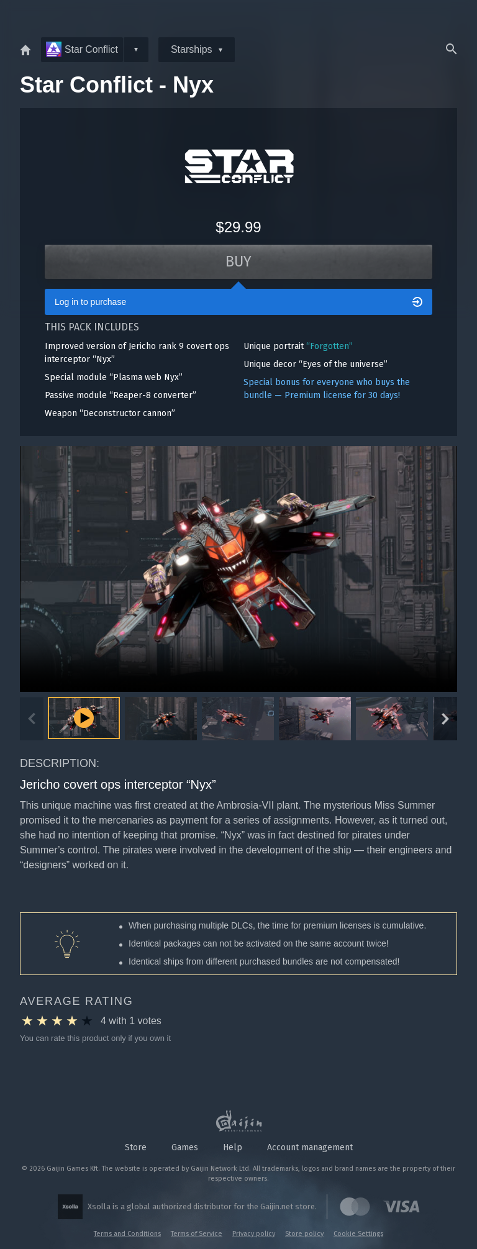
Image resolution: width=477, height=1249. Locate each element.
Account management (310, 1147)
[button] (161, 720)
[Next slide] (445, 720)
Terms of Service (196, 1234)
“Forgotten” (329, 347)
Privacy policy (253, 1234)
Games (184, 1147)
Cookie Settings (358, 1234)
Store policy (304, 1234)
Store (136, 1147)
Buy (238, 262)
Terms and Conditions (127, 1234)
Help (232, 1147)
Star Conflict (82, 49)
